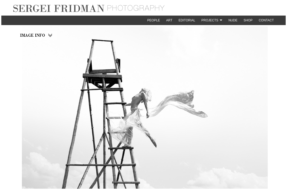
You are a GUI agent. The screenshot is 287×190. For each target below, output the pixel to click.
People (153, 20)
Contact (266, 20)
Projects (209, 20)
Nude (232, 20)
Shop (248, 20)
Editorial (186, 20)
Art (169, 20)
